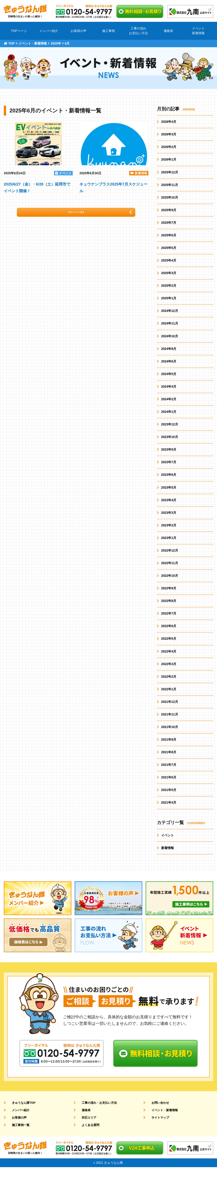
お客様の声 (78, 31)
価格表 (168, 31)
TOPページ (19, 31)
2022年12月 (169, 566)
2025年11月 (169, 187)
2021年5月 (168, 814)
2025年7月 (168, 226)
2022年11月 (169, 579)
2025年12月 (169, 174)
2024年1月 (168, 422)
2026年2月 (168, 148)
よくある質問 (87, 1151)
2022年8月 (168, 618)
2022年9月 (168, 605)
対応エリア (86, 1143)
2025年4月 (168, 265)
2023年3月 (168, 527)
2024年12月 (169, 318)
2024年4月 (168, 396)
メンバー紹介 (48, 31)
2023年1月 (168, 553)
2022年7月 (168, 631)
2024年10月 (169, 344)
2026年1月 (168, 161)
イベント (167, 860)
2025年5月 (168, 252)
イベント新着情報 (198, 31)
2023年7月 (168, 474)
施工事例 (108, 31)
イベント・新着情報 (162, 1136)
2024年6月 (168, 370)
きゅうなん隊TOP (21, 1128)
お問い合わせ (157, 1128)
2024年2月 (168, 409)
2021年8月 (168, 775)
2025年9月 (168, 213)
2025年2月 (168, 291)
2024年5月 (168, 383)
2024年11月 (169, 331)
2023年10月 (169, 448)
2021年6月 (168, 801)
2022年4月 (168, 670)
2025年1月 (168, 305)
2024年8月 (168, 357)
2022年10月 (169, 592)
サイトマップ (157, 1143)
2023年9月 (168, 461)
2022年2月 (168, 696)
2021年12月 (169, 723)
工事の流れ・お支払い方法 (97, 1128)
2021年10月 (169, 749)
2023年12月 (169, 435)
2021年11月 (169, 736)
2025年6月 (168, 239)
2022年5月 (168, 657)
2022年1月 (168, 709)
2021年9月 (168, 762)
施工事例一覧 (17, 1151)
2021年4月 (168, 827)
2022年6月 (168, 644)
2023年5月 (168, 501)
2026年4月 (168, 122)
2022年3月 (168, 683)
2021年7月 (168, 788)
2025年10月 (169, 200)
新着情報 (167, 873)
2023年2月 (168, 540)
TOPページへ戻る (83, 214)
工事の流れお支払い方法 (138, 31)
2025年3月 (168, 278)
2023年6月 (168, 487)
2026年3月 (168, 135)
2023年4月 (168, 514)
